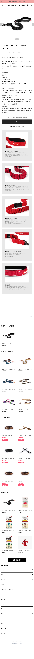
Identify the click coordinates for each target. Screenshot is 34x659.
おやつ (2, 613)
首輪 (2, 575)
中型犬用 (3, 628)
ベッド (2, 604)
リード (2, 570)
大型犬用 (3, 633)
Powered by (17, 643)
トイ (2, 609)
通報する (30, 316)
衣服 (2, 584)
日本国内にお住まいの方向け (17, 126)
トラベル (3, 599)
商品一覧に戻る (17, 560)
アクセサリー (4, 594)
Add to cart (17, 122)
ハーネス (3, 579)
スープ (2, 618)
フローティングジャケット (7, 589)
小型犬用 (3, 623)
